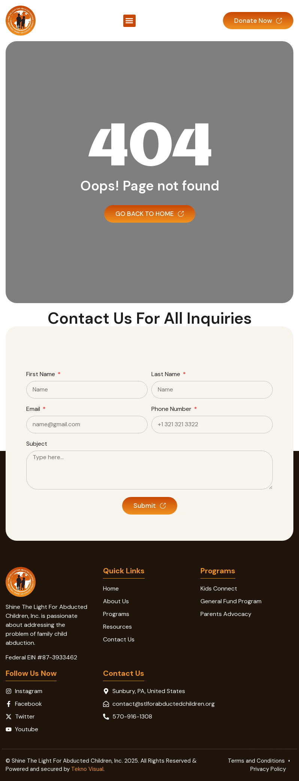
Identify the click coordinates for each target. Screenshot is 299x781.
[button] (129, 21)
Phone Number (172, 409)
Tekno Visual (87, 769)
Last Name (166, 374)
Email (34, 409)
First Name (41, 374)
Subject (36, 444)
